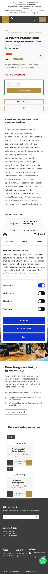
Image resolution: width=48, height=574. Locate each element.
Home (6, 30)
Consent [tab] (9, 242)
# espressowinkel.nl (37, 553)
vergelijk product (24, 102)
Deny (24, 337)
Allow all (24, 320)
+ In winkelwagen (24, 90)
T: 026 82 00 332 (21, 553)
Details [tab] (24, 242)
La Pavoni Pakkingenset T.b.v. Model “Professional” (18, 482)
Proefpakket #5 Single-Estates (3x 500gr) (18, 450)
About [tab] (39, 242)
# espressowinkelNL (39, 557)
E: (22, 556)
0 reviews (18, 45)
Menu (5, 19)
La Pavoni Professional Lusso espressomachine (22, 33)
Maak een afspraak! (16, 412)
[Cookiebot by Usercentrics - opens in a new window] (34, 234)
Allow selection (24, 329)
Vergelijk (20, 443)
